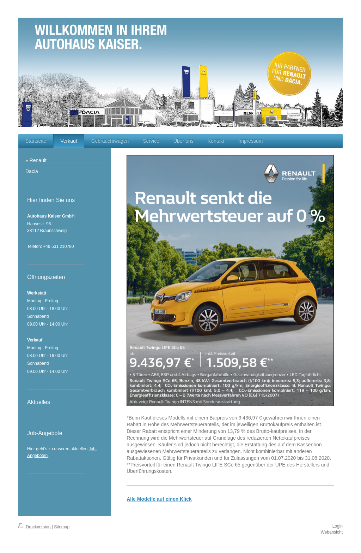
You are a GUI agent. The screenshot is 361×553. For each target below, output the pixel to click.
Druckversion (35, 526)
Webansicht (332, 532)
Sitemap (61, 526)
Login (337, 526)
